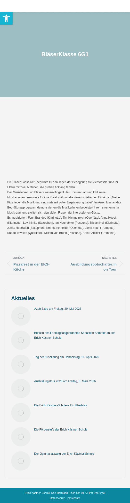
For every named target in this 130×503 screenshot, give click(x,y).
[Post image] (21, 316)
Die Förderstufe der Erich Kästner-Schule (60, 429)
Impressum (73, 497)
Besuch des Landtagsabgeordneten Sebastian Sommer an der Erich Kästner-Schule (74, 335)
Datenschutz (57, 497)
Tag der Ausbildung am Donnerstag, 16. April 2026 (66, 357)
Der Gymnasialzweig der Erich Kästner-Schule (64, 453)
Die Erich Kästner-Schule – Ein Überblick (60, 405)
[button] (6, 18)
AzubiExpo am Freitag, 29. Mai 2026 (57, 308)
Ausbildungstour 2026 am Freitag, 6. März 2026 (65, 381)
